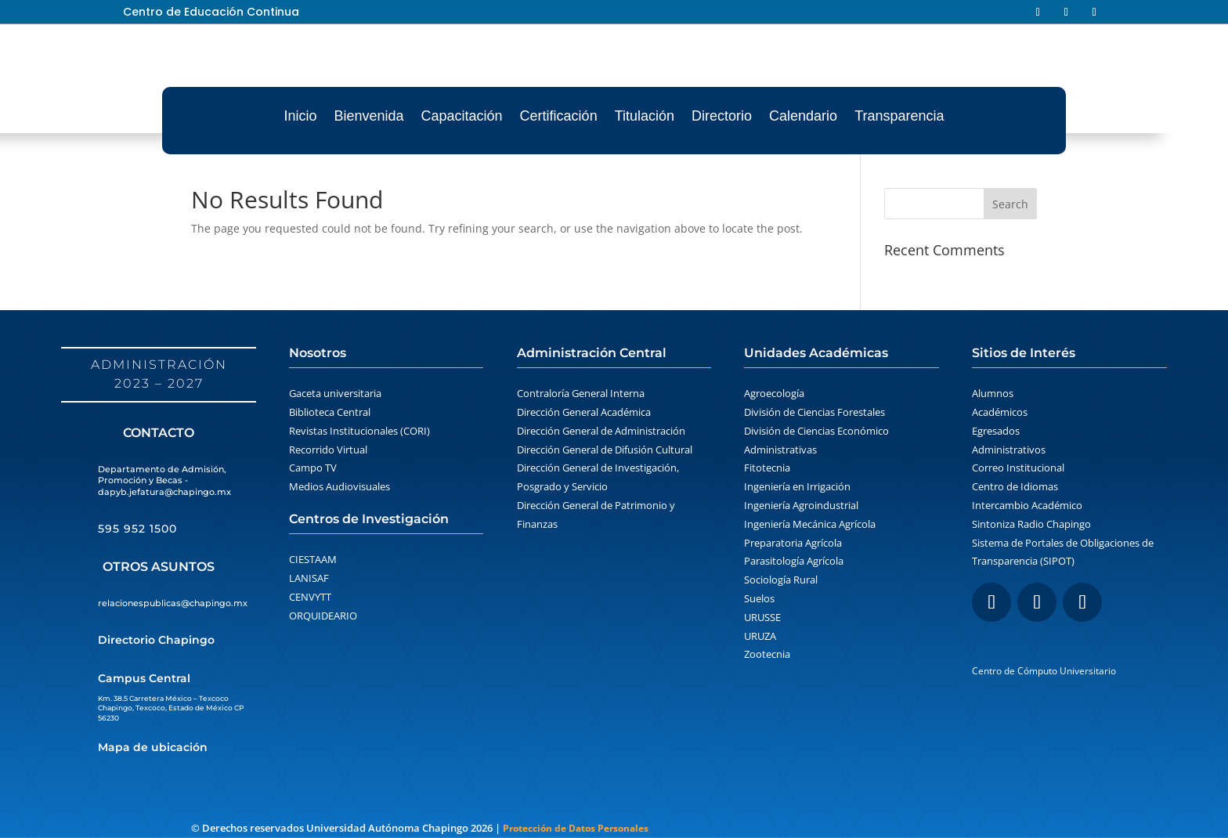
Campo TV (313, 468)
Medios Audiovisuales (339, 486)
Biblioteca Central (329, 412)
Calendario (803, 116)
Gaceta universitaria (335, 393)
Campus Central (144, 678)
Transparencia (899, 116)
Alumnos (992, 393)
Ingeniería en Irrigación (797, 486)
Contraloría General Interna (581, 393)
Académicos (1000, 412)
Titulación (644, 116)
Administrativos (1009, 449)
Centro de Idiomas (1015, 486)
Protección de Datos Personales (575, 828)
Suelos (759, 598)
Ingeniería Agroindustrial (801, 505)
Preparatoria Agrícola (793, 543)
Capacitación (462, 116)
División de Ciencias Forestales (814, 412)
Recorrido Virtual (328, 449)
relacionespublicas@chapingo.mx (172, 603)
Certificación (559, 116)
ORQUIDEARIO (323, 616)
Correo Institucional (1018, 468)
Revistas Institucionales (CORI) (359, 431)
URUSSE (762, 617)
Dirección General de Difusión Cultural (604, 449)
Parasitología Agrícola (793, 561)
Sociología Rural (781, 580)
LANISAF (309, 578)
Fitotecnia (767, 468)
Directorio (722, 116)
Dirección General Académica (584, 412)
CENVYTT (310, 597)
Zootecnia (767, 654)
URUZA (760, 636)
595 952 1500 (137, 529)
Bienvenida (368, 116)
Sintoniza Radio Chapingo (1031, 524)
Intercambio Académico (1027, 505)
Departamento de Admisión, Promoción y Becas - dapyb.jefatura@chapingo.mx (164, 480)
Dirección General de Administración (601, 431)
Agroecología (774, 393)
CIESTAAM (313, 559)
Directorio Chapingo (156, 640)
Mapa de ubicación (153, 747)
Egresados (996, 431)
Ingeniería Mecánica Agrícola (810, 524)
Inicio (300, 116)
